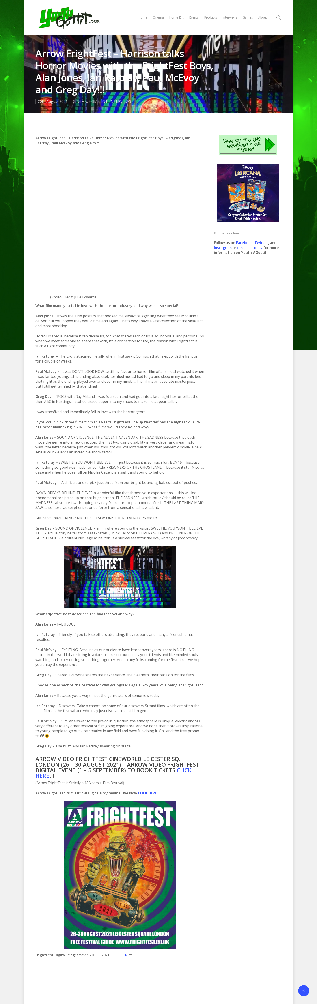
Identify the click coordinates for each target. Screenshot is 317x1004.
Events (194, 17)
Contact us (196, 986)
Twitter (261, 242)
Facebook (244, 242)
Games (248, 17)
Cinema (158, 17)
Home (142, 17)
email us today (250, 247)
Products (210, 17)
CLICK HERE (147, 670)
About (262, 17)
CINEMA (80, 101)
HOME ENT (98, 101)
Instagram (223, 247)
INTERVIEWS (120, 101)
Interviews (229, 17)
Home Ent (176, 17)
